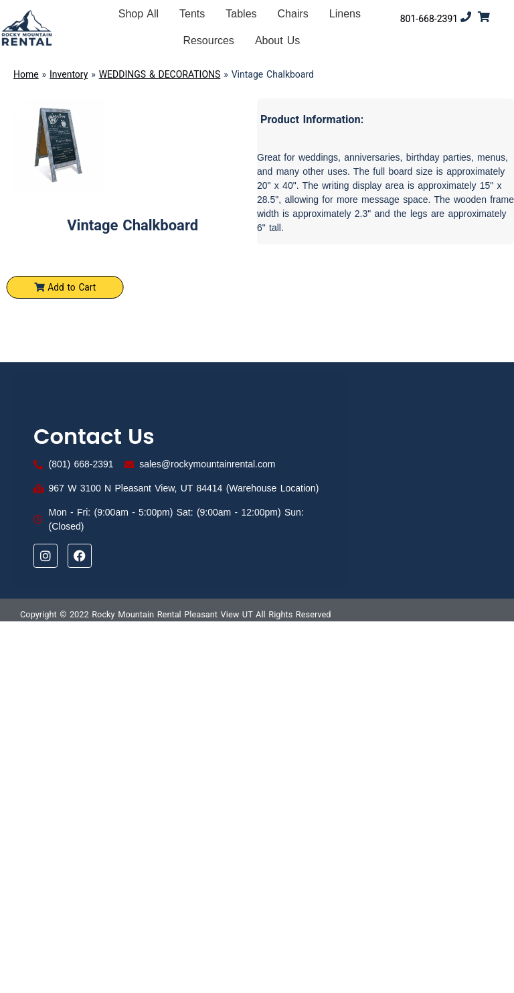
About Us (277, 40)
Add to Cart (68, 291)
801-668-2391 (429, 18)
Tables (241, 13)
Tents (192, 13)
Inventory (69, 74)
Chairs (293, 13)
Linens (345, 13)
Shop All (138, 13)
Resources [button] (208, 40)
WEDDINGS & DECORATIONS (160, 74)
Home (26, 74)
